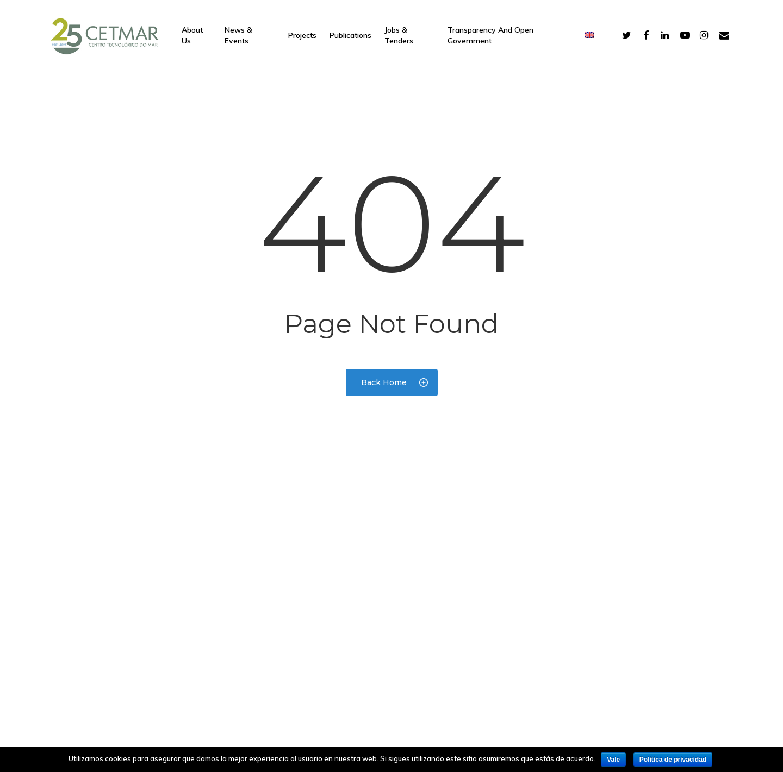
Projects (302, 35)
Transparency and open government (490, 35)
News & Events (238, 35)
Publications (350, 35)
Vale (613, 759)
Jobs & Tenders (398, 35)
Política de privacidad (672, 759)
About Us (192, 35)
